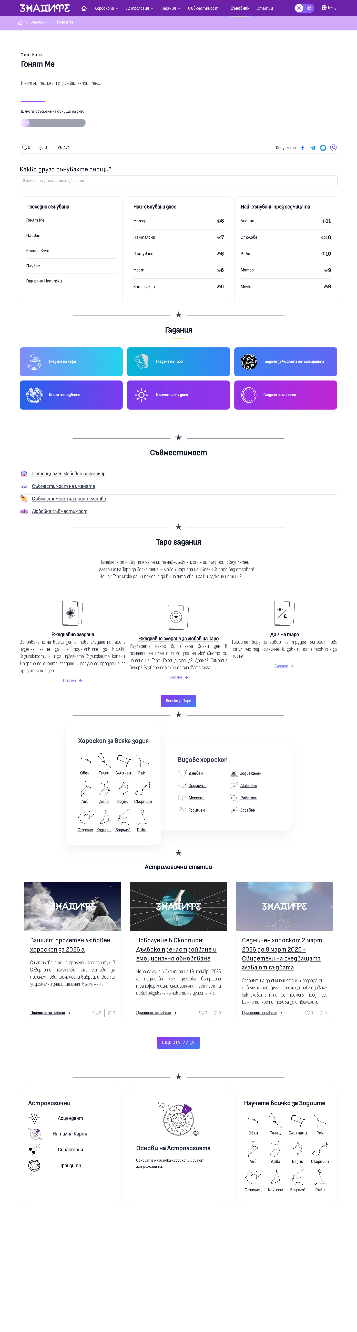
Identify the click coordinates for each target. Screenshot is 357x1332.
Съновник (32, 55)
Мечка (246, 286)
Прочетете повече (50, 1012)
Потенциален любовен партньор (69, 474)
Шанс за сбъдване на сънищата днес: (53, 120)
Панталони (144, 237)
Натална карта (58, 1134)
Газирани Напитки (44, 281)
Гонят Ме (35, 220)
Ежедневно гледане (72, 634)
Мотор (139, 221)
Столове (249, 237)
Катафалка (144, 286)
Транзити (54, 1166)
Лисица (247, 221)
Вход (329, 8)
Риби (245, 253)
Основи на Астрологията (173, 1148)
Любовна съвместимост (60, 511)
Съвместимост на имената (63, 486)
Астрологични (49, 1103)
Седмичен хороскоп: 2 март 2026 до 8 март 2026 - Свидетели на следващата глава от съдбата (282, 953)
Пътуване (143, 253)
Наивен (33, 235)
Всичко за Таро (178, 700)
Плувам (33, 266)
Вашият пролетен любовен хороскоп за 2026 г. (70, 944)
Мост (138, 270)
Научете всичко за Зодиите (284, 1103)
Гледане (73, 680)
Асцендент (55, 1118)
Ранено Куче (37, 250)
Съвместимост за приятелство (69, 499)
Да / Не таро (284, 634)
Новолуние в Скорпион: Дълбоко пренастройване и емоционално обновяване (176, 949)
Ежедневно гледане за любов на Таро (178, 639)
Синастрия (55, 1149)
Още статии (178, 1043)
